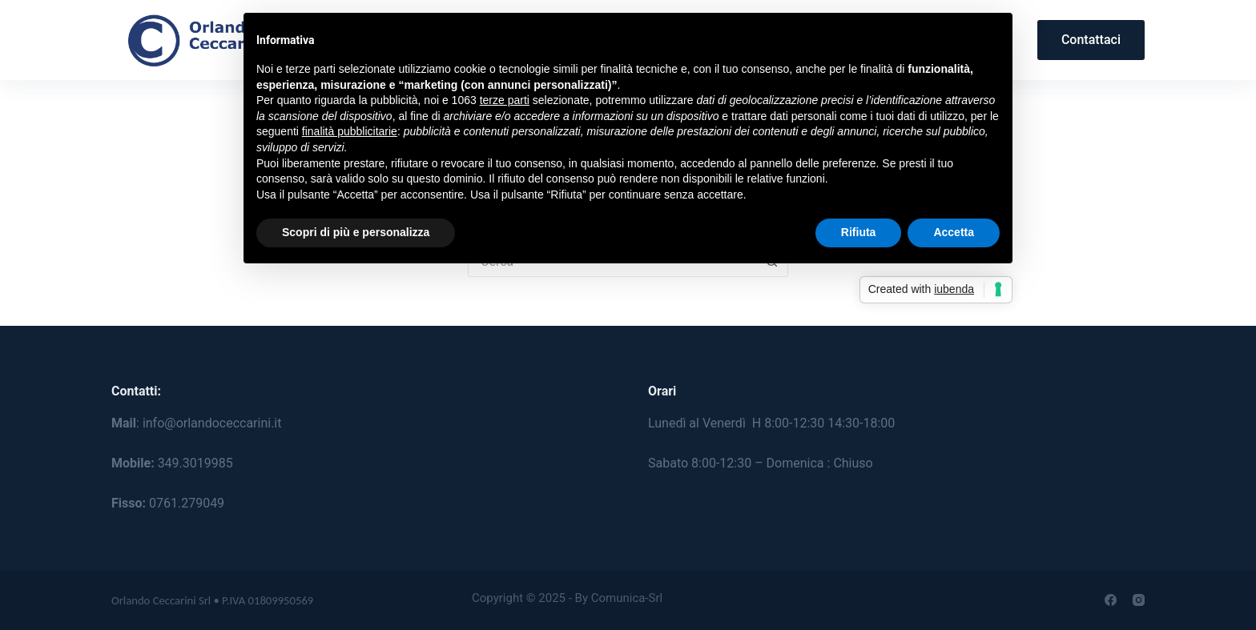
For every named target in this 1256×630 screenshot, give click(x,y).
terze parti (504, 100)
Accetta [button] (953, 232)
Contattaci (1091, 39)
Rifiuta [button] (858, 232)
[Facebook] (1111, 600)
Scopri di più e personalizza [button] (355, 232)
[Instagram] (1139, 600)
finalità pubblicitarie (349, 131)
